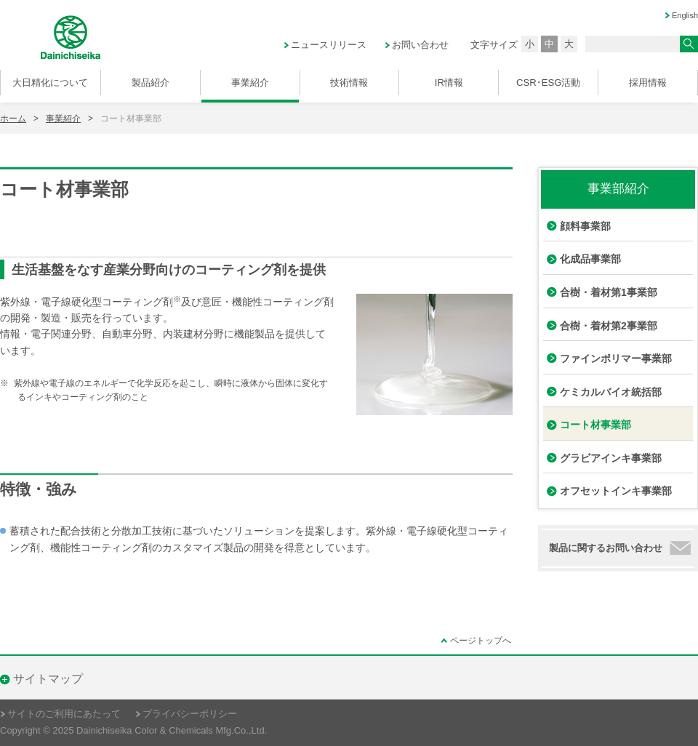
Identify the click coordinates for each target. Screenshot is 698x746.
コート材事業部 (595, 424)
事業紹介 (63, 118)
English (685, 15)
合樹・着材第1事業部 (608, 292)
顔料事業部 (585, 226)
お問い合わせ (420, 44)
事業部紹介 (618, 189)
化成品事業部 (590, 259)
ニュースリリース (328, 44)
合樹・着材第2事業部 (608, 326)
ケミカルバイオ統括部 (611, 392)
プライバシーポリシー (190, 714)
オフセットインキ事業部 (616, 491)
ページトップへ (480, 640)
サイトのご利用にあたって (64, 714)
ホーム (13, 118)
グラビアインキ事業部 (611, 458)
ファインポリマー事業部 (616, 358)
